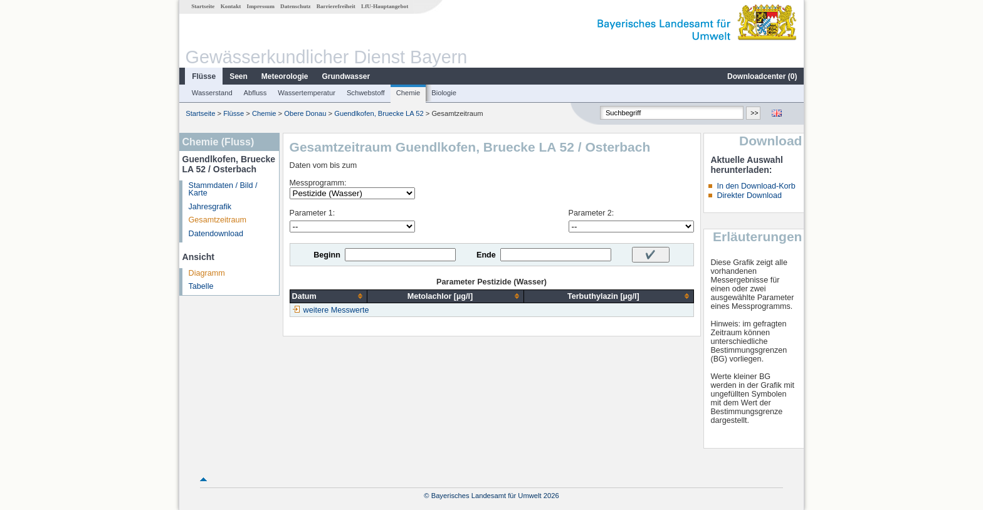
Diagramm (207, 273)
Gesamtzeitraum (217, 220)
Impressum (261, 6)
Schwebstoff (366, 92)
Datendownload (216, 233)
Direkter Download (749, 195)
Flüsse (204, 76)
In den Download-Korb (756, 186)
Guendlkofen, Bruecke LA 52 (378, 113)
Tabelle (201, 286)
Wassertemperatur (306, 92)
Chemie (408, 92)
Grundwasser (346, 76)
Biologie (443, 92)
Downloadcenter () (762, 76)
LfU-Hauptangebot (384, 6)
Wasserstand (212, 92)
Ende (486, 255)
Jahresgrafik (210, 206)
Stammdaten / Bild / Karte (223, 189)
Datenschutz (295, 6)
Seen (238, 76)
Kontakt (231, 6)
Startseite (202, 6)
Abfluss (255, 92)
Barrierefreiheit (336, 6)
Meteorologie (284, 76)
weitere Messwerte (336, 310)
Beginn (326, 255)
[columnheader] (328, 296)
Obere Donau (305, 113)
